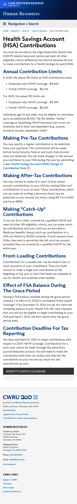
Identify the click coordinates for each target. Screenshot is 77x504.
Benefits (15, 31)
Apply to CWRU (10, 480)
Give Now (7, 483)
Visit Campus (9, 487)
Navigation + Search (20, 24)
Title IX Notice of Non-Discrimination (20, 418)
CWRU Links (10, 474)
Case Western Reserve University (24, 402)
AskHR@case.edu (17, 459)
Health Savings (39, 31)
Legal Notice (9, 414)
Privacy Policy (22, 414)
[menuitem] (38, 480)
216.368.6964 (16, 455)
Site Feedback (9, 464)
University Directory (12, 491)
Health (25, 31)
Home (6, 31)
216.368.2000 (9, 410)
